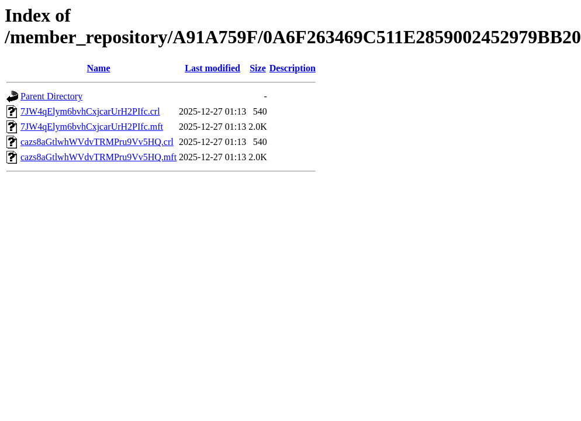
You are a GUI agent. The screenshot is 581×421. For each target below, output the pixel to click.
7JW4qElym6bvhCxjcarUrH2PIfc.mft (91, 127)
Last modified (212, 68)
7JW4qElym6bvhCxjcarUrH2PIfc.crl (90, 111)
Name (98, 68)
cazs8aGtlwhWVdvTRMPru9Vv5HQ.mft (98, 157)
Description (292, 68)
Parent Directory (51, 96)
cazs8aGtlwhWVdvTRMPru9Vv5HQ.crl (97, 142)
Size (258, 68)
